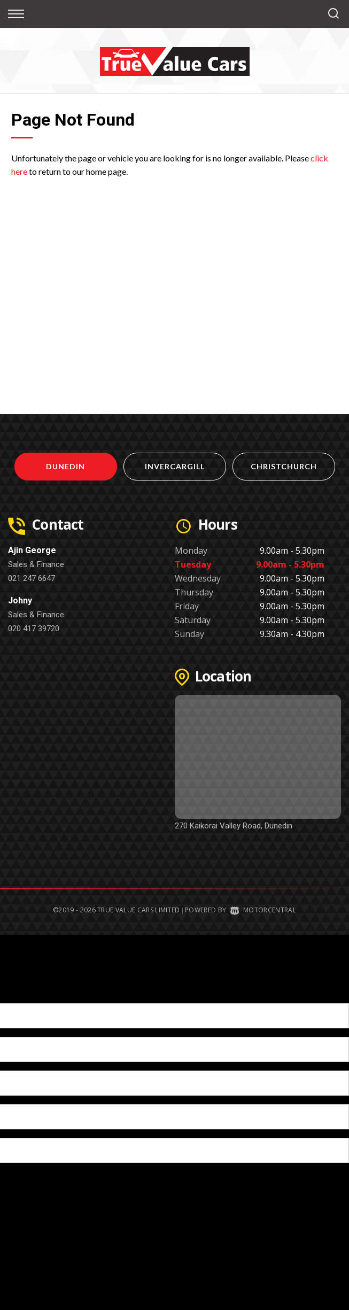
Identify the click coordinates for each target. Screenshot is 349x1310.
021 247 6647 (31, 578)
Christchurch (284, 466)
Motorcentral (263, 909)
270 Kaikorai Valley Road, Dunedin (233, 826)
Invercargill (175, 466)
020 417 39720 (33, 628)
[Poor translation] (26, 994)
